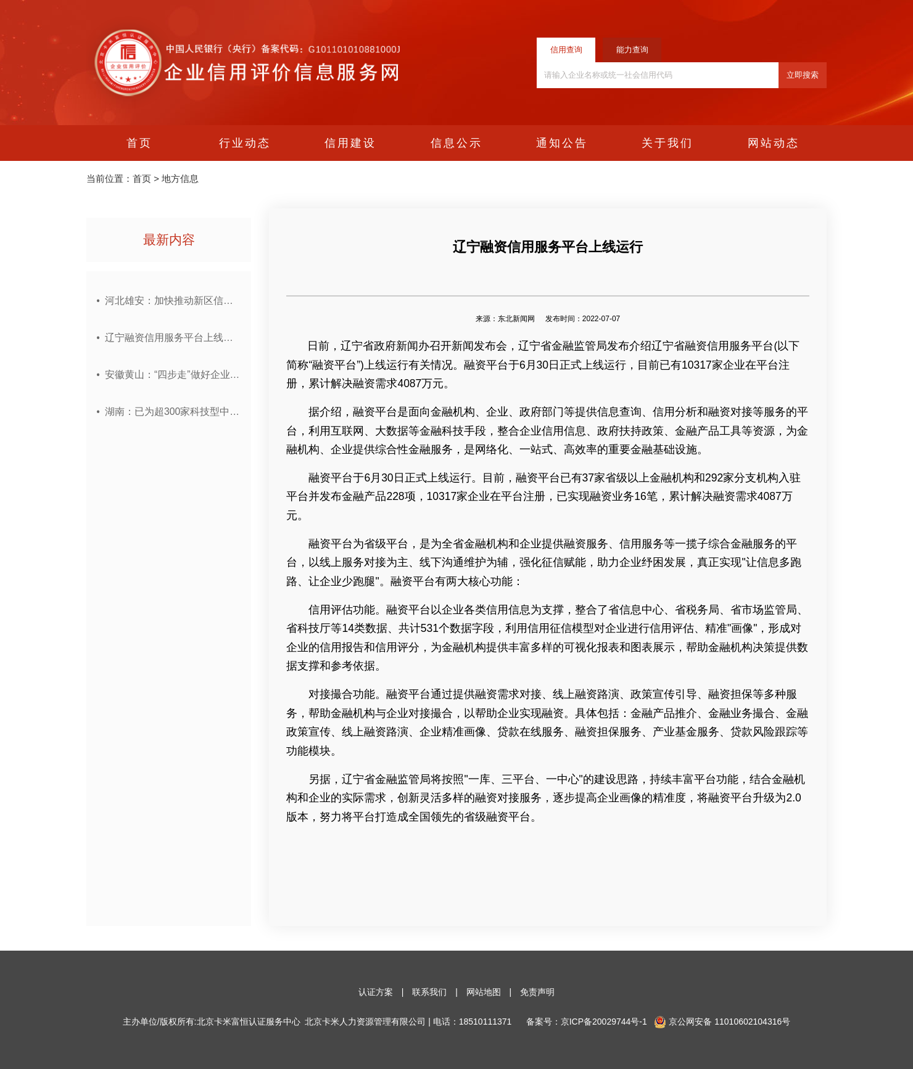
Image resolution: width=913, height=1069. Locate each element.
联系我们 (429, 992)
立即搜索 (802, 75)
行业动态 (245, 143)
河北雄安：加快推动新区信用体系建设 (173, 300)
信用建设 (350, 143)
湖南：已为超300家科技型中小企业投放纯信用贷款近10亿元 (173, 411)
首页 (139, 143)
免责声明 (537, 992)
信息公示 (456, 143)
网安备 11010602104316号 (729, 1021)
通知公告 (562, 143)
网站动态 (773, 143)
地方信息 (180, 179)
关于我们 (667, 143)
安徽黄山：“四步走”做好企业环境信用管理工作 (173, 374)
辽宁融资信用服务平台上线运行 (173, 337)
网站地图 (483, 992)
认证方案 (375, 992)
